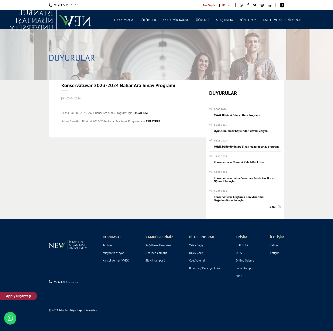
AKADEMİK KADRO (175, 20)
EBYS (239, 276)
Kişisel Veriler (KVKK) (116, 260)
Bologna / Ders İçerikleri (204, 268)
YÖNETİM (246, 20)
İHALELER (242, 245)
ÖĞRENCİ (202, 20)
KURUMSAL (112, 237)
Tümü (271, 206)
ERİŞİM (241, 237)
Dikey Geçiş (196, 253)
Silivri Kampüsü (155, 260)
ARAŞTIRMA (224, 20)
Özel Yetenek (197, 260)
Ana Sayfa (209, 5)
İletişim (274, 253)
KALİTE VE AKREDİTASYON (282, 20)
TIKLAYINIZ (140, 113)
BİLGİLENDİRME (202, 237)
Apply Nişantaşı (18, 295)
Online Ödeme (245, 260)
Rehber (274, 245)
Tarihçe (107, 245)
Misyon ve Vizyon (113, 253)
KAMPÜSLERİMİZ (159, 237)
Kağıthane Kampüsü (158, 245)
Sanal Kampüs (245, 268)
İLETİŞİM (277, 237)
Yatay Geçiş (196, 245)
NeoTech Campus (156, 253)
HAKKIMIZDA (123, 20)
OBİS (239, 253)
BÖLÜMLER (148, 20)
